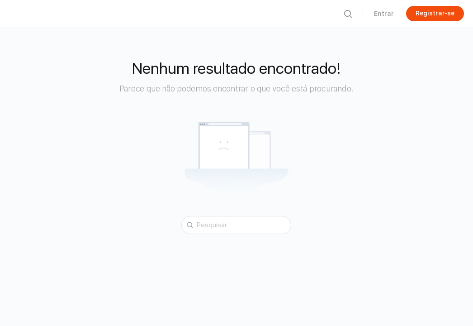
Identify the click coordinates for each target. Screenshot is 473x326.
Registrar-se (435, 13)
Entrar (384, 13)
